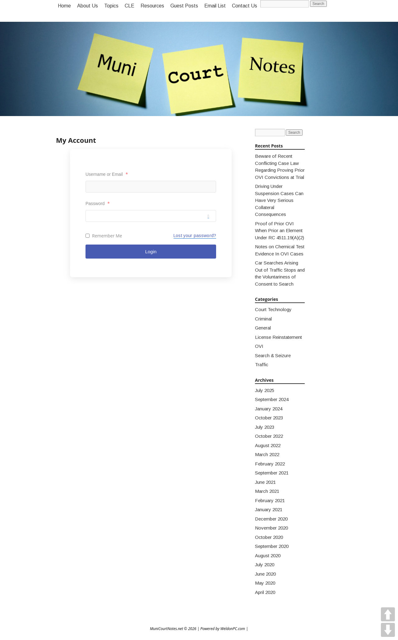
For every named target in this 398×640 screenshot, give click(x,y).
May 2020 (265, 583)
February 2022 (270, 463)
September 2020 (272, 546)
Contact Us (244, 5)
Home (64, 5)
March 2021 (267, 491)
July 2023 (264, 427)
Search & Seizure (273, 355)
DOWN (388, 630)
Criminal (263, 318)
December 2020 (271, 518)
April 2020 (265, 592)
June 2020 (265, 574)
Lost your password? (195, 235)
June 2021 (265, 482)
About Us (87, 5)
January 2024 (268, 408)
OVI (259, 346)
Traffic (261, 364)
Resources (152, 5)
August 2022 (267, 445)
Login (151, 251)
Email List (215, 5)
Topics (111, 5)
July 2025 (264, 390)
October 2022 (269, 436)
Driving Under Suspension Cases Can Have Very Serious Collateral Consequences (279, 200)
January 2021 (268, 509)
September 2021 (272, 472)
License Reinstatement (278, 337)
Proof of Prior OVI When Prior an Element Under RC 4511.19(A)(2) (279, 230)
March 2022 (267, 454)
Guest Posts (184, 5)
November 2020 (271, 527)
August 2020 (267, 555)
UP (388, 614)
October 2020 (269, 537)
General (263, 327)
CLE (129, 5)
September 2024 (272, 399)
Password (98, 203)
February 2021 (270, 500)
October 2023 (269, 417)
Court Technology (273, 309)
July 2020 (264, 564)
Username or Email (107, 174)
